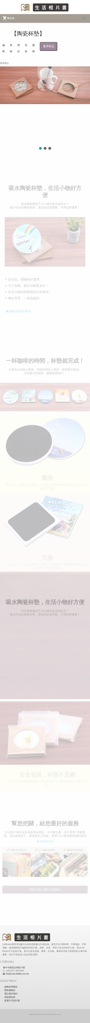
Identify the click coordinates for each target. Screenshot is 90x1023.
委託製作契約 (10, 993)
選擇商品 (48, 46)
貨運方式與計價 (12, 1000)
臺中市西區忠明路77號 (14, 967)
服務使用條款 (10, 986)
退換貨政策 (9, 997)
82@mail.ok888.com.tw (17, 974)
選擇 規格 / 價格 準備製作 (45, 890)
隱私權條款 (9, 990)
